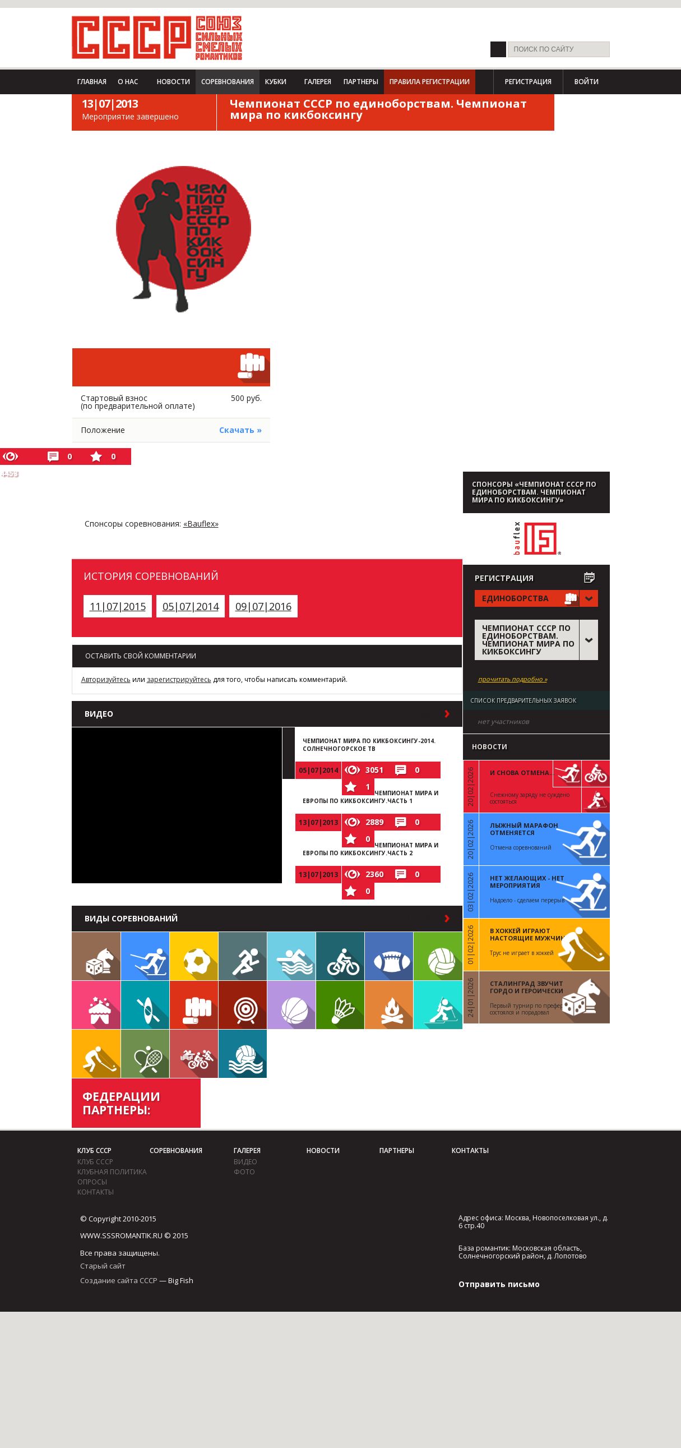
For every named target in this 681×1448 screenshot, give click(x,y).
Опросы (92, 1182)
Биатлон (438, 1005)
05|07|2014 (191, 606)
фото (244, 1172)
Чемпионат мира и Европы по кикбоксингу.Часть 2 (370, 849)
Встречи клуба (96, 1005)
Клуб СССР (94, 1150)
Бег (243, 956)
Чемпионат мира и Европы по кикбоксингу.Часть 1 (370, 797)
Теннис (145, 1054)
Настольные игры (96, 956)
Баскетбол (291, 1005)
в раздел (421, 714)
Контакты (95, 1192)
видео (245, 1161)
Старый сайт (103, 1266)
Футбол (194, 956)
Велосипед (340, 956)
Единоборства (194, 1005)
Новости (173, 81)
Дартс (243, 1005)
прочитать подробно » (512, 679)
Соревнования (227, 81)
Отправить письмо (499, 1284)
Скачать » (240, 430)
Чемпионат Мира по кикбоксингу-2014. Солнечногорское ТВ (369, 745)
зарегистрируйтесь (179, 679)
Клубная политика (112, 1172)
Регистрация (528, 81)
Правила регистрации (430, 81)
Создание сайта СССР (118, 1280)
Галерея (317, 81)
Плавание (291, 956)
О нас (128, 81)
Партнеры (361, 81)
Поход (389, 1005)
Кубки (275, 81)
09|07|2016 (263, 606)
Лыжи (145, 956)
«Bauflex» (201, 523)
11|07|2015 (118, 606)
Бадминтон (340, 1005)
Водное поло (243, 1054)
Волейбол (438, 956)
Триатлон (194, 1054)
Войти (587, 81)
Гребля (145, 1005)
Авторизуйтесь (106, 679)
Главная (91, 81)
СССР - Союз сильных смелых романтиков (157, 38)
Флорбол (96, 1054)
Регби (389, 956)
